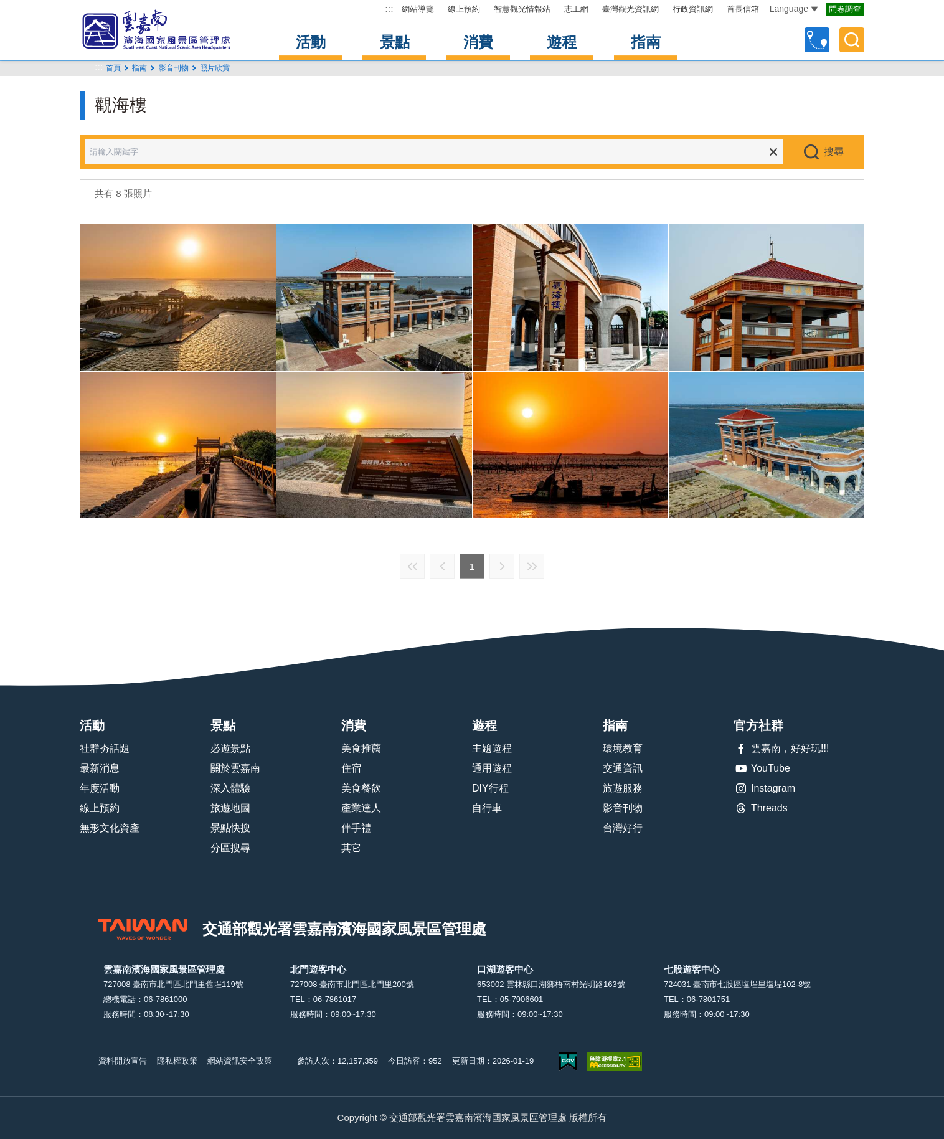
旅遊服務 (623, 788)
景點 (395, 42)
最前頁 (412, 566)
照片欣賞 (215, 68)
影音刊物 (623, 808)
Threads (761, 808)
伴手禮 (356, 828)
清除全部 (773, 152)
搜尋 (834, 151)
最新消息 (100, 768)
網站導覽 (418, 9)
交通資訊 (623, 768)
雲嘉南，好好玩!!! (781, 748)
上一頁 (442, 566)
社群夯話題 (105, 748)
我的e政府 (568, 1061)
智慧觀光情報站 (522, 9)
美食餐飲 (361, 788)
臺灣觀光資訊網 (630, 9)
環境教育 (623, 748)
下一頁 (501, 566)
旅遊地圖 (230, 808)
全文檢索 (851, 39)
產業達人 (361, 808)
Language (794, 8)
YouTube (762, 768)
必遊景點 (230, 748)
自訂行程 (817, 39)
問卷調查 (845, 9)
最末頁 (531, 566)
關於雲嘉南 (235, 768)
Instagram (764, 788)
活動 (311, 42)
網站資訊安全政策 (239, 1061)
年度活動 (100, 788)
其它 (351, 848)
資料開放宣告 (122, 1061)
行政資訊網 (693, 9)
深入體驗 (230, 788)
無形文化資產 (109, 828)
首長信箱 (743, 9)
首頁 (113, 68)
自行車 (487, 808)
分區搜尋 (230, 848)
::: (389, 9)
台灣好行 (623, 828)
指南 (646, 42)
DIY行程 (490, 788)
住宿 (351, 768)
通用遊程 (492, 768)
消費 (478, 42)
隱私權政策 (177, 1061)
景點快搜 (230, 828)
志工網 (576, 9)
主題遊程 (492, 748)
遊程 (562, 42)
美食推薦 (361, 748)
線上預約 (464, 9)
